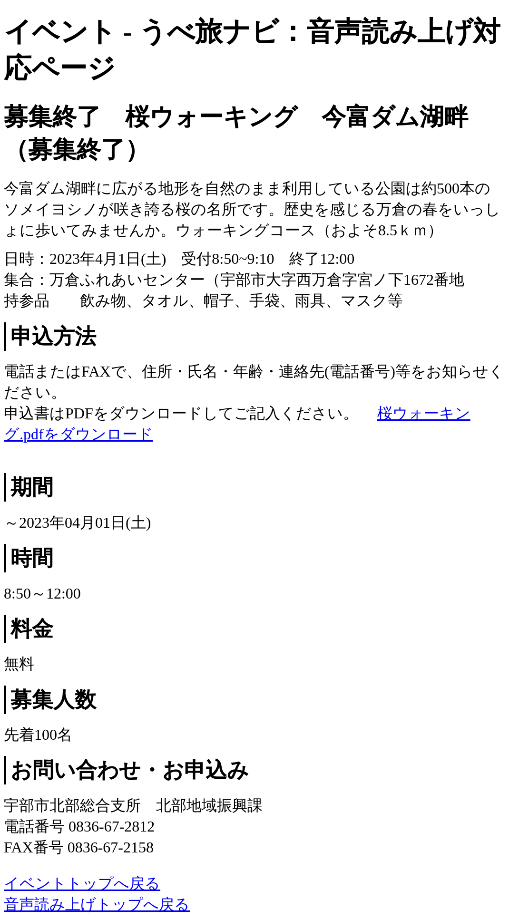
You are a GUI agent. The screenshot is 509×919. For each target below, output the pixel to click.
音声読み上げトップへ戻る (97, 904)
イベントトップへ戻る (82, 883)
